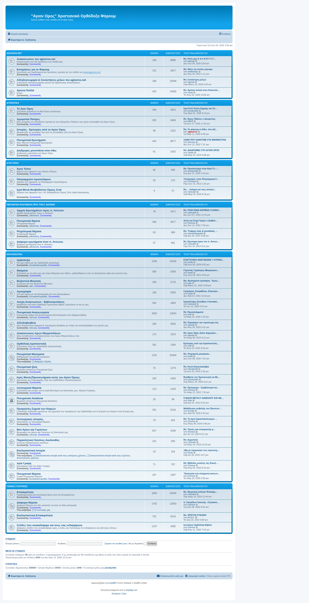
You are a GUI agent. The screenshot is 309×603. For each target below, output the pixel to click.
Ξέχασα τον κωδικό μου (115, 543)
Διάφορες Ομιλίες (41, 361)
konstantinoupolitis (38, 265)
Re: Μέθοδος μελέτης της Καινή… (200, 463)
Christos (192, 181)
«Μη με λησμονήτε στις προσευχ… (201, 450)
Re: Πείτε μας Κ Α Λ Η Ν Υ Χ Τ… (199, 59)
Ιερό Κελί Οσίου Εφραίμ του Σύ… (200, 108)
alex (31, 286)
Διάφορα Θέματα (27, 502)
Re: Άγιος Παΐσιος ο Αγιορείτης (199, 119)
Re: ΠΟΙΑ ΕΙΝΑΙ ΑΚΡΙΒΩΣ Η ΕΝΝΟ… (202, 210)
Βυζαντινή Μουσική (29, 281)
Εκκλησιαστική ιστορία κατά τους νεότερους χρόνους (59, 455)
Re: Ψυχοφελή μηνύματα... (197, 354)
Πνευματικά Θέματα (29, 473)
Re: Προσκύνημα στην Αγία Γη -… (200, 168)
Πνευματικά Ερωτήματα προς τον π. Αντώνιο (31, 205)
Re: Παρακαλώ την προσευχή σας (201, 322)
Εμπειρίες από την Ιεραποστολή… (201, 343)
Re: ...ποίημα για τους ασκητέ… (199, 189)
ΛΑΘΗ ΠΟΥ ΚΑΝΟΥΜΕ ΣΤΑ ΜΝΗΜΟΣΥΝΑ (204, 140)
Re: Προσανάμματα (193, 312)
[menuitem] (17, 34)
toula (190, 92)
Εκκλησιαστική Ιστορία (31, 450)
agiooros (192, 131)
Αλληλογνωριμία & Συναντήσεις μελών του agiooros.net (51, 79)
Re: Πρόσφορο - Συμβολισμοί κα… (201, 387)
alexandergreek (195, 233)
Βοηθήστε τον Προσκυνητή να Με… (201, 377)
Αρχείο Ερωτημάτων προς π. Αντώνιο (40, 210)
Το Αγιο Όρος (25, 108)
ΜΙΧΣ (190, 121)
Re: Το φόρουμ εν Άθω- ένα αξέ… (200, 129)
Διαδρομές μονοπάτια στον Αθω (36, 150)
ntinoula (33, 317)
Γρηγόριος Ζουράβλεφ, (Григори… (201, 291)
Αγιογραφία (24, 291)
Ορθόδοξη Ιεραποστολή (31, 343)
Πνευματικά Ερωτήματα (31, 140)
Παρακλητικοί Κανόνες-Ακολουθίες (38, 440)
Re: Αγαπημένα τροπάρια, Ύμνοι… (201, 281)
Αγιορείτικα (13, 103)
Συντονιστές (35, 64)
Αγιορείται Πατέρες (28, 119)
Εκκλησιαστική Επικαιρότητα (35, 515)
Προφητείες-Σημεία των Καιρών (36, 408)
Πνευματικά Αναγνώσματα (33, 312)
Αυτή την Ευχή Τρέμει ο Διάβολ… (200, 220)
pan (190, 283)
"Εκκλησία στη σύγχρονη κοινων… (201, 473)
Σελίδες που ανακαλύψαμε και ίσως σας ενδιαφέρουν (49, 525)
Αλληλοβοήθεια (26, 322)
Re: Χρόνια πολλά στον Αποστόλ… (201, 90)
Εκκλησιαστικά (14, 254)
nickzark (192, 192)
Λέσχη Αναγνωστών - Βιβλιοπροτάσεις (41, 301)
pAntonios (34, 215)
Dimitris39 (193, 369)
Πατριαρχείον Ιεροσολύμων (34, 179)
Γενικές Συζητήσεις (17, 486)
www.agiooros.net (92, 72)
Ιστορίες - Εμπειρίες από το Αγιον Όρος (41, 129)
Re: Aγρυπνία (190, 440)
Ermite (191, 411)
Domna (191, 142)
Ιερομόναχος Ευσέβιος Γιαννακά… (201, 301)
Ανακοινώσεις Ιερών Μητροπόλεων (38, 333)
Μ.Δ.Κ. (191, 517)
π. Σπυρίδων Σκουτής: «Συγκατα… (201, 502)
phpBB (112, 583)
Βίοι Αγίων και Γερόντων (32, 429)
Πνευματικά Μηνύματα (30, 354)
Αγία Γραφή (24, 463)
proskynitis (193, 111)
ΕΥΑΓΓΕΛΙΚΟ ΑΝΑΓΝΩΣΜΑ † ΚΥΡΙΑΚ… (203, 260)
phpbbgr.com (131, 590)
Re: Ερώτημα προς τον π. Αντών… (201, 241)
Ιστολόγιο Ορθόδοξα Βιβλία (197, 525)
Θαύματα (22, 270)
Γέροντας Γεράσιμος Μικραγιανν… (201, 270)
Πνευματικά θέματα (28, 220)
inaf (190, 314)
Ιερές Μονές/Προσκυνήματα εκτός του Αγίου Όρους (48, 377)
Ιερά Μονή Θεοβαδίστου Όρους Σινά (39, 189)
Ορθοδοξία (23, 260)
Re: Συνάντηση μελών (194, 79)
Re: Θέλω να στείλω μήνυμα (197, 69)
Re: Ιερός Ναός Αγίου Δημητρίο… (200, 333)
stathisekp (193, 71)
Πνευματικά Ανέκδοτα (30, 398)
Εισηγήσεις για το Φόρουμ (33, 69)
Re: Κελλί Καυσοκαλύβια (196, 366)
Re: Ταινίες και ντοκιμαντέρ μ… (199, 429)
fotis (190, 400)
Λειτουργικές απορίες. (30, 419)
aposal (191, 61)
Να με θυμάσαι (137, 543)
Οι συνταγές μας (41, 510)
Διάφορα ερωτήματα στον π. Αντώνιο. (40, 241)
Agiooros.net (14, 53)
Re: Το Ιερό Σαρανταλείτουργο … (200, 419)
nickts (191, 152)
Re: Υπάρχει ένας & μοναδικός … (200, 231)
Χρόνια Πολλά (25, 90)
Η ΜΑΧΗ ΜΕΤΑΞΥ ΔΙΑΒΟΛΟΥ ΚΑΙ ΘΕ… (203, 398)
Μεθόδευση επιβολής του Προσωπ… (202, 408)
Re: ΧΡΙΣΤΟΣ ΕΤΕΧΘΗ (194, 515)
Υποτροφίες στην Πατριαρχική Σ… (201, 179)
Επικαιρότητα (25, 492)
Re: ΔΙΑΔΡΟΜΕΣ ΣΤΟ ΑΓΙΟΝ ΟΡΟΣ (201, 150)
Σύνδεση (10, 539)
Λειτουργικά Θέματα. (29, 387)
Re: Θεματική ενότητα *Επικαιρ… (200, 492)
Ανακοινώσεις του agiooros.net (36, 59)
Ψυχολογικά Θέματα (29, 231)
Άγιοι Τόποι (13, 163)
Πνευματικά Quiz (27, 366)
